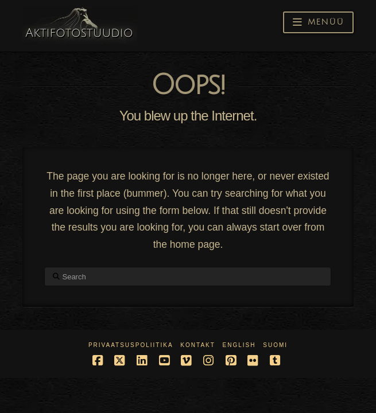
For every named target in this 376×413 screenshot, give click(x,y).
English (239, 345)
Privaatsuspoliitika (130, 345)
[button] (318, 22)
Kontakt (197, 345)
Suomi (275, 345)
